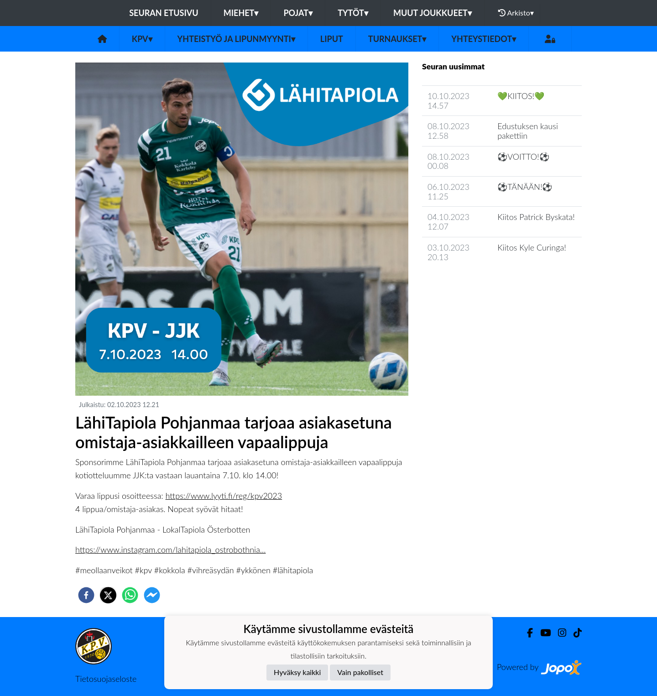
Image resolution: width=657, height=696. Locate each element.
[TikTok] (574, 633)
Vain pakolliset (360, 672)
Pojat (298, 13)
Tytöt (353, 13)
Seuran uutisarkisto (462, 282)
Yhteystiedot (483, 39)
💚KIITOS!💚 (520, 96)
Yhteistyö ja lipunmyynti (236, 39)
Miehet (241, 13)
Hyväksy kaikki (297, 672)
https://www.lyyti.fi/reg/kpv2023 (224, 496)
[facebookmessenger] (152, 595)
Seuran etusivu (163, 13)
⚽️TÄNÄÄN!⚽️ (524, 187)
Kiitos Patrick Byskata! (536, 217)
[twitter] (108, 595)
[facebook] (86, 595)
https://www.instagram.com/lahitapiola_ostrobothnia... (170, 549)
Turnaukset (397, 39)
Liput (331, 39)
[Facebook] (526, 633)
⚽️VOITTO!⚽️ (523, 157)
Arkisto (516, 12)
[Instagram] (558, 633)
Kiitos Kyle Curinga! (531, 247)
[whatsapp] (130, 595)
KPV (142, 39)
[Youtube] (542, 633)
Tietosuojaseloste (105, 679)
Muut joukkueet (432, 13)
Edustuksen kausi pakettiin (527, 131)
